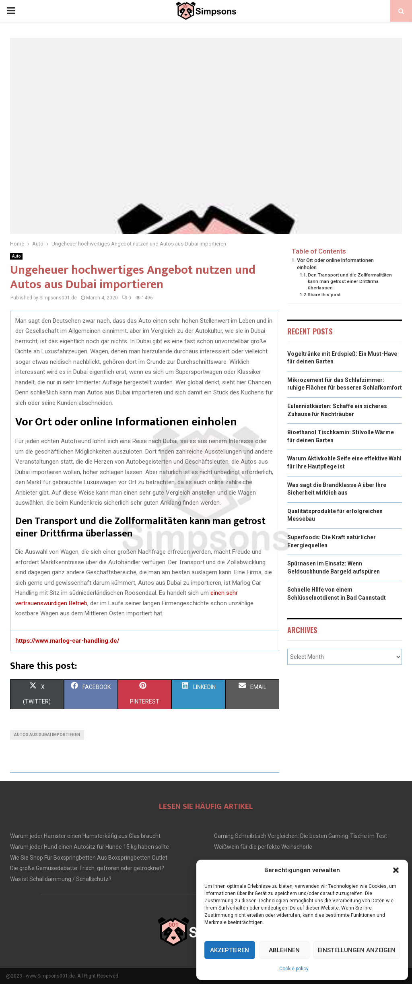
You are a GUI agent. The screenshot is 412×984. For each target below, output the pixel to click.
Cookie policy (294, 969)
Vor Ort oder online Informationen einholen (335, 263)
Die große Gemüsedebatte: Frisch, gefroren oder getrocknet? (87, 868)
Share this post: (325, 294)
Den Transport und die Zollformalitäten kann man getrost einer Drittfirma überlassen (350, 281)
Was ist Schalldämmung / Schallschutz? (60, 879)
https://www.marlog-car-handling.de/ (67, 640)
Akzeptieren (229, 950)
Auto (16, 256)
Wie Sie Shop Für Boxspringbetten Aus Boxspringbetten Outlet (88, 857)
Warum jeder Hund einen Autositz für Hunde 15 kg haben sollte (89, 847)
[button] (396, 870)
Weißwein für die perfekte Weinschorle (263, 847)
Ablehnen (284, 950)
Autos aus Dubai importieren (47, 734)
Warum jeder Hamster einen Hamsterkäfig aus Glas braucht (85, 836)
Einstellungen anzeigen (357, 950)
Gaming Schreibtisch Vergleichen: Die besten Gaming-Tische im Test (300, 836)
